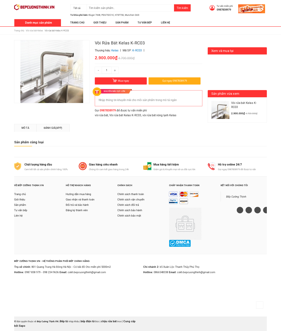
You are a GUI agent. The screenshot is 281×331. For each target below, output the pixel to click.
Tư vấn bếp (144, 22)
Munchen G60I (132, 15)
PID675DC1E (107, 15)
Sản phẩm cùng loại (29, 142)
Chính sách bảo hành (129, 210)
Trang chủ (77, 22)
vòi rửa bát (101, 115)
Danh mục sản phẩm (38, 22)
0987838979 (224, 9)
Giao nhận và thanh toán (80, 199)
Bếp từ (64, 321)
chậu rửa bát (109, 321)
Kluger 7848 (94, 15)
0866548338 (161, 272)
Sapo (22, 325)
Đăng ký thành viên (77, 210)
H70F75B (119, 15)
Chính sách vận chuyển (130, 199)
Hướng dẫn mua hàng (78, 194)
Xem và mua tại (222, 51)
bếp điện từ (88, 321)
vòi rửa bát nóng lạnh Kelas (159, 115)
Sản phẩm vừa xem (225, 93)
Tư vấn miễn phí (225, 6)
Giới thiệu (99, 22)
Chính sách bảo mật (129, 215)
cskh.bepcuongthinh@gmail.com (87, 272)
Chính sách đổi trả (128, 205)
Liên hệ (165, 22)
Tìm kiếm (182, 8)
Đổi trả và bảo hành (77, 205)
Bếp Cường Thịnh (236, 196)
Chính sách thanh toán (130, 194)
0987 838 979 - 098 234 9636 (42, 272)
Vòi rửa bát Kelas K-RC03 (125, 115)
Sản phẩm (121, 22)
